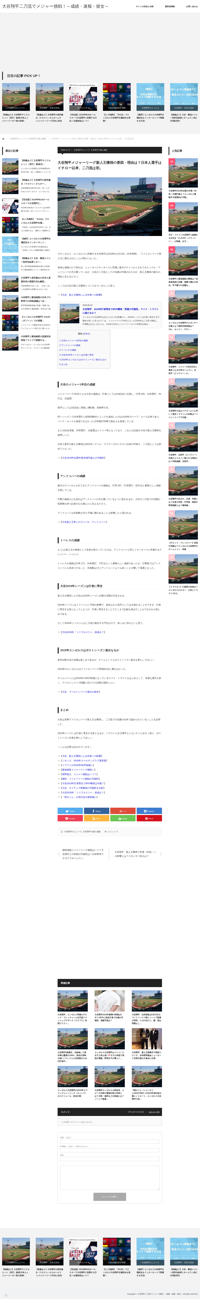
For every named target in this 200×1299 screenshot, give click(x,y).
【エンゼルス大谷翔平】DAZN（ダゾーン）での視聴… (35, 319)
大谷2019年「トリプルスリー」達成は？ (83, 632)
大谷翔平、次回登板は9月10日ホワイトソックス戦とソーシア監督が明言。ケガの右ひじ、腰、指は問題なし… (146, 1019)
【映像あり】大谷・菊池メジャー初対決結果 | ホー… (36, 260)
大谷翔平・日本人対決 (49, 108)
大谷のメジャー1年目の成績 (74, 340)
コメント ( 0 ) (154, 1112)
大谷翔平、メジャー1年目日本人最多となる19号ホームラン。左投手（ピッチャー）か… (183, 370)
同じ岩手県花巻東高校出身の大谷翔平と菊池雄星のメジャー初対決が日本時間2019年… (35, 269)
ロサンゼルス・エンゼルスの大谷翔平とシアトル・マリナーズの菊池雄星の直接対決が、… (35, 348)
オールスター (83, 108)
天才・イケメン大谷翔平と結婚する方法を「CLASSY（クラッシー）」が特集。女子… (183, 238)
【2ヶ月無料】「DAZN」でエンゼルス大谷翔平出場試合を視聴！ (116, 118)
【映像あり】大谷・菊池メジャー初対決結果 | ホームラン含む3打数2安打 (184, 118)
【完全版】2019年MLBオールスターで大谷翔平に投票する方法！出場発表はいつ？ (83, 118)
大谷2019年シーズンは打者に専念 (77, 355)
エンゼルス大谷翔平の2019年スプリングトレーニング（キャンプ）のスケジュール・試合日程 (72, 1093)
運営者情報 (170, 6)
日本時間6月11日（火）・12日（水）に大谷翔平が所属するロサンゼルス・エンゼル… (36, 289)
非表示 (86, 334)
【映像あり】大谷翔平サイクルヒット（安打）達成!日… (36, 162)
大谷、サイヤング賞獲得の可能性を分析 (82, 788)
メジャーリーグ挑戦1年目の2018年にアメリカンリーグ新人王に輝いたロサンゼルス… (36, 328)
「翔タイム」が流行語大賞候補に (79, 797)
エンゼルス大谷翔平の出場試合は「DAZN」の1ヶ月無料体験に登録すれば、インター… (35, 250)
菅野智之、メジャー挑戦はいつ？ (79, 774)
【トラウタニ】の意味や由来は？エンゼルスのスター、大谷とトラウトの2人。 (183, 590)
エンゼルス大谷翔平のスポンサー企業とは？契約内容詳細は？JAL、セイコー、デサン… (183, 326)
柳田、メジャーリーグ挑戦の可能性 (80, 779)
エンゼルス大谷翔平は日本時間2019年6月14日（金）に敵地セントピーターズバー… (36, 172)
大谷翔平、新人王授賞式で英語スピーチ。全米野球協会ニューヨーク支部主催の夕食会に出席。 (146, 1055)
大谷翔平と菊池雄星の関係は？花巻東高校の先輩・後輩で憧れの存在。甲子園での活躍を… (183, 282)
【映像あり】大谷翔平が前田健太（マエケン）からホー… (36, 182)
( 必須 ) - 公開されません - (74, 1146)
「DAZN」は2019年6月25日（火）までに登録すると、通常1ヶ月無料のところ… (36, 230)
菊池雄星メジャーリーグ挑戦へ (78, 769)
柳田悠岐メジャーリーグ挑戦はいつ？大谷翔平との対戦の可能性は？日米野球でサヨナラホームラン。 (83, 854)
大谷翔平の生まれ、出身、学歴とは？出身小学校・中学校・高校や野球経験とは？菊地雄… (183, 502)
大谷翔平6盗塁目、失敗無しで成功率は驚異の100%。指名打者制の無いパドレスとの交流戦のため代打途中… (72, 1056)
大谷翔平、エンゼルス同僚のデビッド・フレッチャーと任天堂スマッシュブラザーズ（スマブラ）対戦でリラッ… (72, 1019)
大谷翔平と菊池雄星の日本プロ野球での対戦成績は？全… (36, 299)
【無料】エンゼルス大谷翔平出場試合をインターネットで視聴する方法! (150, 118)
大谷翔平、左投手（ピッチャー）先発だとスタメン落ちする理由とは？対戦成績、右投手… (183, 458)
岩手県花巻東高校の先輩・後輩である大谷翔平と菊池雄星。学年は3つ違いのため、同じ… (36, 308)
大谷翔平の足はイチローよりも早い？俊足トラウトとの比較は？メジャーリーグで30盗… (183, 414)
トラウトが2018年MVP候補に (77, 765)
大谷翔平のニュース (16, 108)
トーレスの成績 (68, 350)
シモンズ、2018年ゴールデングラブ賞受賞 (84, 760)
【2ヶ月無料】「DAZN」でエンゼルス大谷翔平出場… (35, 221)
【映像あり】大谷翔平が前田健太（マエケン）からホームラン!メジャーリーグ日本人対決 (49, 118)
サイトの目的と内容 (145, 6)
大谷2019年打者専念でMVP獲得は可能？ (83, 783)
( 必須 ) (65, 1137)
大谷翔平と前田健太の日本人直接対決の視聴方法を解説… (36, 280)
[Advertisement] (100, 47)
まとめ (64, 364)
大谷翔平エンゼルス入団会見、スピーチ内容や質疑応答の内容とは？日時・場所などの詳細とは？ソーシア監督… (109, 1094)
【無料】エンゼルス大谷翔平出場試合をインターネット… (36, 240)
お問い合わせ (192, 6)
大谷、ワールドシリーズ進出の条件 (80, 691)
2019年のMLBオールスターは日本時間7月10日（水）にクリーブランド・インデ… (36, 211)
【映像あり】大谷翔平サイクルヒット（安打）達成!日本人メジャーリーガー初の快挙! (16, 118)
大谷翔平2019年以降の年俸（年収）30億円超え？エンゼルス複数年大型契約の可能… (182, 194)
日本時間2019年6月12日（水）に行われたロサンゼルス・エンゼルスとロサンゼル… (35, 191)
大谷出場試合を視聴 (117, 108)
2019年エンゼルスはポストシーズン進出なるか (83, 359)
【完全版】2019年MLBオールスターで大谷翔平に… (35, 201)
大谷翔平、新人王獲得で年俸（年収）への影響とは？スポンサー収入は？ (135, 854)
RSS (6, 1295)
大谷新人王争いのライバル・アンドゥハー (84, 522)
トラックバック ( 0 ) (135, 1112)
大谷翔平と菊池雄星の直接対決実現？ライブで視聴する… (36, 338)
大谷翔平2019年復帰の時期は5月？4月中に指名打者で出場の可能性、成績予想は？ (109, 1017)
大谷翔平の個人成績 (99, 150)
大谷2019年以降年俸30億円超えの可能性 (83, 457)
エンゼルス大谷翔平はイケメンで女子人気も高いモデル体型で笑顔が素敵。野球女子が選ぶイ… (109, 1055)
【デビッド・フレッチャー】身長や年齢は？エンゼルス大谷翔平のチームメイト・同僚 (183, 546)
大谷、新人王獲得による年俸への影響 (81, 295)
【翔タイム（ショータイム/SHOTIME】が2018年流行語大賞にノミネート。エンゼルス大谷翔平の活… (146, 1094)
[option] (19, 103)
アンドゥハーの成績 (70, 345)
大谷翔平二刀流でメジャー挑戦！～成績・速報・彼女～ (55, 6)
